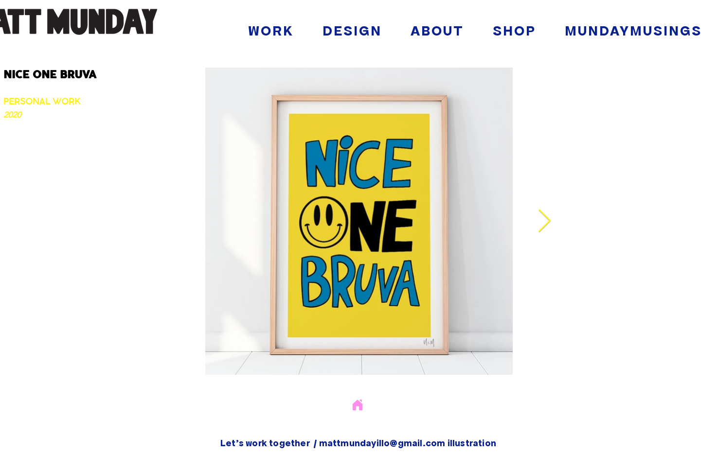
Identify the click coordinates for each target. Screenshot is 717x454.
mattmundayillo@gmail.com (382, 442)
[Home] (357, 404)
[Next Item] (544, 221)
